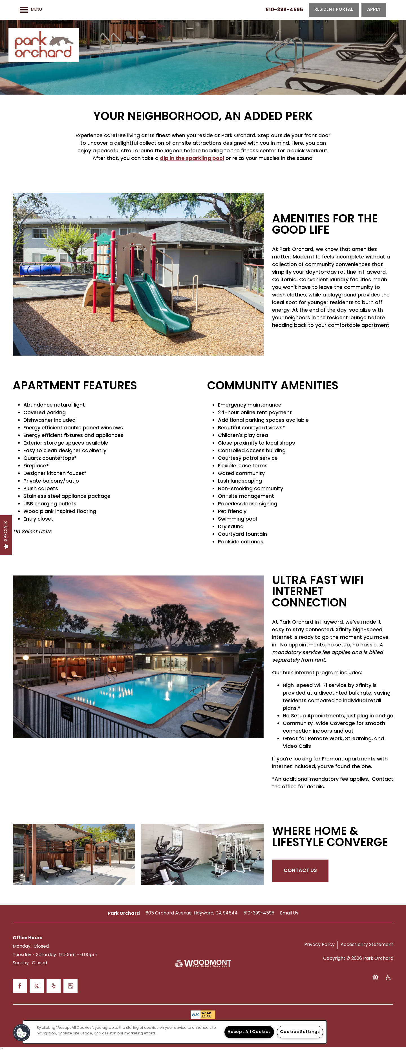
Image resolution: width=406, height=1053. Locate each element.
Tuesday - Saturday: (35, 955)
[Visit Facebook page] (20, 986)
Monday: (22, 946)
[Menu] (31, 10)
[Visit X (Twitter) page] (37, 986)
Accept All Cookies (249, 1032)
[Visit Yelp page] (54, 986)
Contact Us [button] (300, 870)
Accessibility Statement (367, 945)
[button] (334, 10)
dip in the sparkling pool (192, 158)
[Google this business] (70, 986)
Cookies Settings (300, 1032)
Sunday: (21, 963)
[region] (175, 1032)
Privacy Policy (319, 945)
